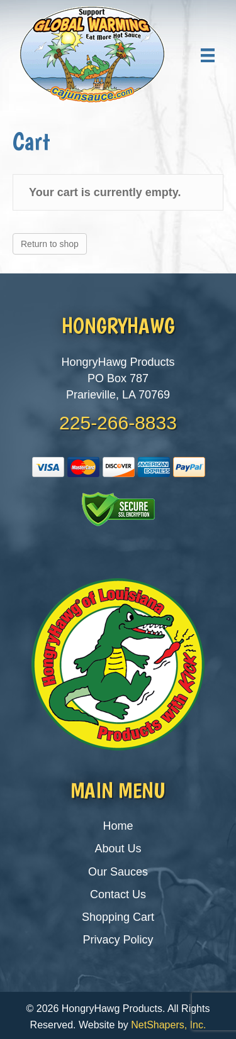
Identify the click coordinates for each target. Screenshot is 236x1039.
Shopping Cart (118, 917)
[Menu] (207, 55)
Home (118, 826)
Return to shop (50, 244)
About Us (117, 848)
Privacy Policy (117, 939)
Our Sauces (118, 872)
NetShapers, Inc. (168, 1025)
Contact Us (118, 894)
